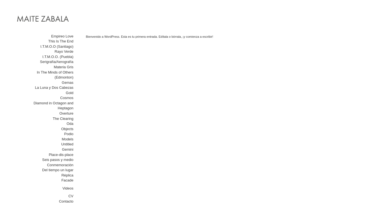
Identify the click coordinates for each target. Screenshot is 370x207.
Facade (67, 180)
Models (67, 139)
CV (70, 196)
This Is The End (60, 41)
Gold (69, 93)
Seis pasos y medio (57, 160)
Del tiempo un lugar (57, 170)
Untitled (67, 144)
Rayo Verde (64, 51)
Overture (66, 113)
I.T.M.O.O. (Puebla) (57, 57)
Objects (67, 129)
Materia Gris (63, 67)
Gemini (67, 149)
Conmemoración (60, 165)
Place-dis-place (61, 155)
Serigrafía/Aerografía (56, 62)
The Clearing (63, 119)
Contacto (66, 201)
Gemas (67, 82)
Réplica (67, 175)
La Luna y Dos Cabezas (54, 87)
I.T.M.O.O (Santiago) (56, 46)
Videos (67, 188)
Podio (68, 134)
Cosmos (66, 98)
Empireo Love (62, 36)
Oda (69, 124)
